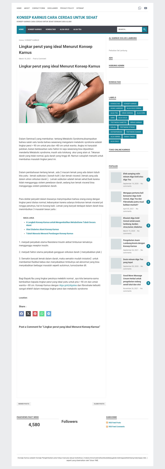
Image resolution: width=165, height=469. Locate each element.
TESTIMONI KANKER (133, 132)
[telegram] (48, 313)
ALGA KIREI (141, 113)
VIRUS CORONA (127, 113)
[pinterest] (35, 313)
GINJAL (113, 127)
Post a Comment (39, 59)
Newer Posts (23, 404)
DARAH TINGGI (129, 137)
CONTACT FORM (38, 8)
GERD (113, 118)
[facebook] (21, 313)
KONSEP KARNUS (35, 29)
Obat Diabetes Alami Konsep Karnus (42, 229)
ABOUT (27, 8)
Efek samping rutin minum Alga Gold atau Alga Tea (133, 177)
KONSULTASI (51, 29)
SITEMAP (80, 8)
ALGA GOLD (64, 29)
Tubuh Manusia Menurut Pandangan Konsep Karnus (49, 233)
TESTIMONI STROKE (127, 127)
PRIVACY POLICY (67, 8)
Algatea (73, 285)
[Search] (129, 29)
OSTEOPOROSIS (116, 132)
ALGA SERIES (115, 137)
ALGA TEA (77, 29)
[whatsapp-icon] (140, 8)
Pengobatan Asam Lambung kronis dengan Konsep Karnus (134, 243)
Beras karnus (136, 122)
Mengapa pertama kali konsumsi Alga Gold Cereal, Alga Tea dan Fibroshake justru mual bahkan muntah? (133, 199)
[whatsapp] (41, 313)
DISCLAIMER (52, 8)
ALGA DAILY (115, 141)
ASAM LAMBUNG (117, 108)
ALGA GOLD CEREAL (134, 108)
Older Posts (99, 404)
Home (19, 8)
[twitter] (28, 313)
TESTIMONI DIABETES (118, 122)
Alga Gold (123, 118)
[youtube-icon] (145, 8)
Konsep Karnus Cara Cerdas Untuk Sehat (57, 17)
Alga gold (64, 285)
